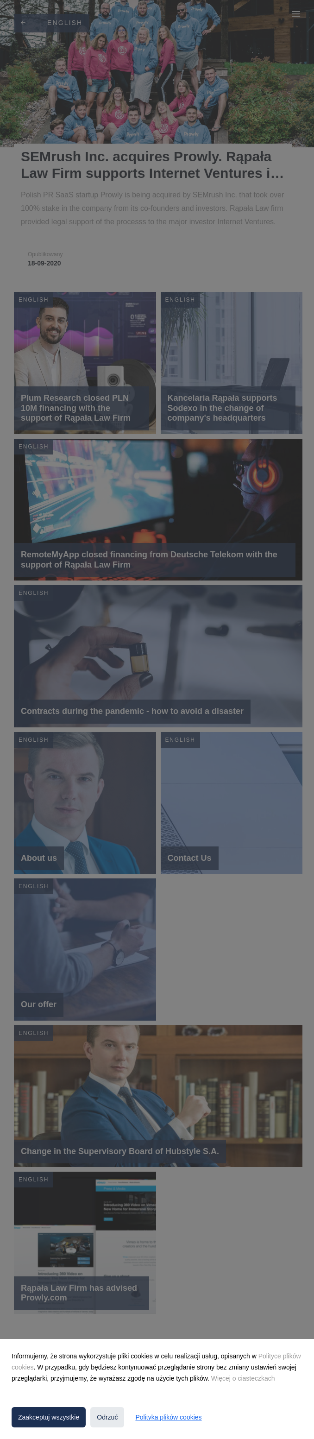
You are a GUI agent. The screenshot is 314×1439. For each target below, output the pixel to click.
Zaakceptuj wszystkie (48, 1417)
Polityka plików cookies (168, 1417)
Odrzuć (107, 1417)
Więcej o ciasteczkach (243, 1378)
